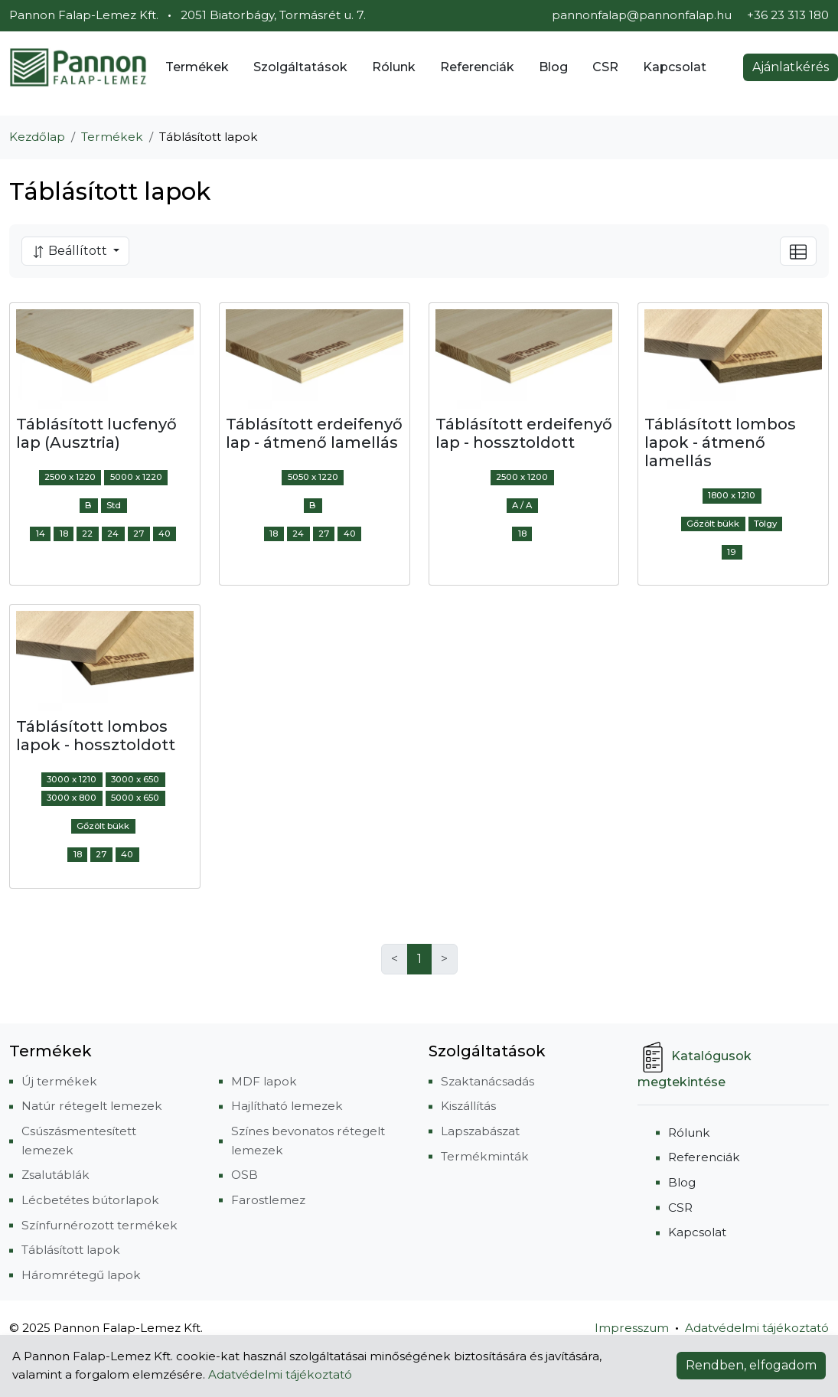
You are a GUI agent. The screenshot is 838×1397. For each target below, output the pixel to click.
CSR (605, 67)
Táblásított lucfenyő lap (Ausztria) (96, 433)
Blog (553, 67)
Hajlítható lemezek (287, 1105)
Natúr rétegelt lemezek (91, 1105)
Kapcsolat (674, 67)
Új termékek (59, 1081)
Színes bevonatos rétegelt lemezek (308, 1140)
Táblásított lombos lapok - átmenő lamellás (720, 442)
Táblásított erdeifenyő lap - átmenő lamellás (314, 433)
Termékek (197, 67)
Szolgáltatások (300, 67)
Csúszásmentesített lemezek (78, 1140)
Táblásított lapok (70, 1249)
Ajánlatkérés (790, 67)
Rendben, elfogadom (751, 1365)
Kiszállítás (468, 1105)
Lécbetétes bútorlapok (90, 1200)
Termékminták (485, 1156)
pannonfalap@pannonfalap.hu (642, 15)
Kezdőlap (37, 136)
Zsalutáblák (55, 1174)
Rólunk (394, 67)
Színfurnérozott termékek (99, 1225)
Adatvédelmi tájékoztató (757, 1327)
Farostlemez (268, 1200)
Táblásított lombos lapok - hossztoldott (95, 735)
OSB (244, 1174)
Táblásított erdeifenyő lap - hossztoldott (523, 433)
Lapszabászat (480, 1131)
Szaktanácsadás (487, 1081)
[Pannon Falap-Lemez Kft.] (78, 67)
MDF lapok (264, 1081)
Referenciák (477, 67)
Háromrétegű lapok (81, 1275)
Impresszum (632, 1327)
